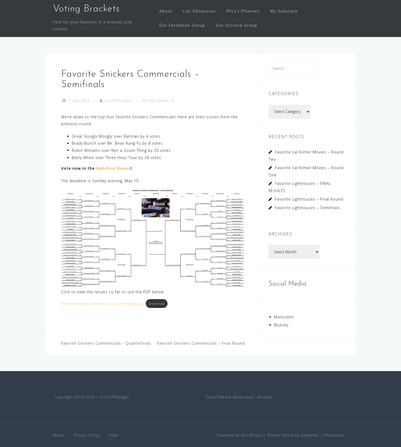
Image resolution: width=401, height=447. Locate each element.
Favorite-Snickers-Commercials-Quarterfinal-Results (102, 304)
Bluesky (281, 324)
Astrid (288, 435)
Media (163, 100)
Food (150, 100)
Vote (113, 435)
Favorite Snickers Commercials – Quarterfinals (106, 343)
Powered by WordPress (239, 435)
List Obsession (199, 11)
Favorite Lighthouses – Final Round (309, 199)
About (165, 11)
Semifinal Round (113, 168)
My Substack (284, 11)
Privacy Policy (87, 435)
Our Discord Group (237, 25)
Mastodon (284, 316)
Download (157, 304)
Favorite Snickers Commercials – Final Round (201, 343)
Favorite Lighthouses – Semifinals (307, 207)
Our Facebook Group (182, 25)
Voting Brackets (86, 9)
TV (173, 100)
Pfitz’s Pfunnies (243, 11)
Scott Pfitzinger (118, 100)
